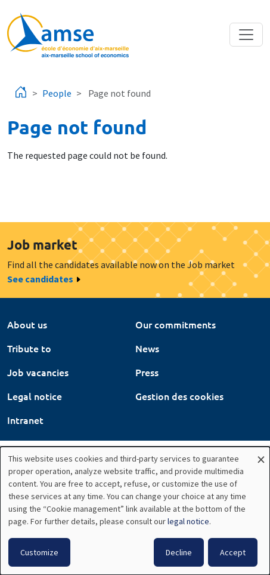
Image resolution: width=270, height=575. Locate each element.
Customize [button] (39, 552)
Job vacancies (38, 372)
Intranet (25, 419)
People (57, 93)
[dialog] (135, 511)
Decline (179, 552)
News (147, 348)
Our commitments (175, 324)
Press (147, 372)
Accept (233, 552)
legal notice (188, 521)
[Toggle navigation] (246, 35)
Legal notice (34, 395)
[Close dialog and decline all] (261, 454)
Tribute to (29, 348)
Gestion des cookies (179, 395)
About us (27, 324)
